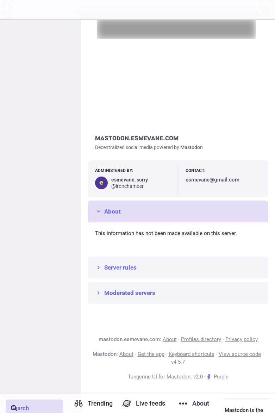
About (108, 211)
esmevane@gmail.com (212, 180)
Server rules (116, 267)
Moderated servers (125, 292)
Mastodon (191, 147)
